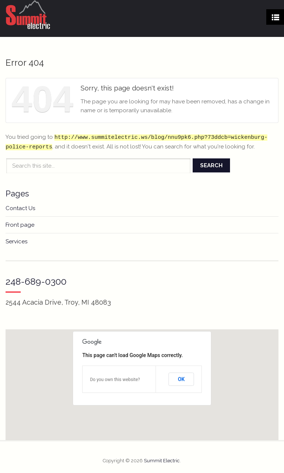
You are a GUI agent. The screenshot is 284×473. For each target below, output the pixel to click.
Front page (20, 225)
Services (16, 241)
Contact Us (20, 208)
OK (181, 379)
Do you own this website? (115, 379)
